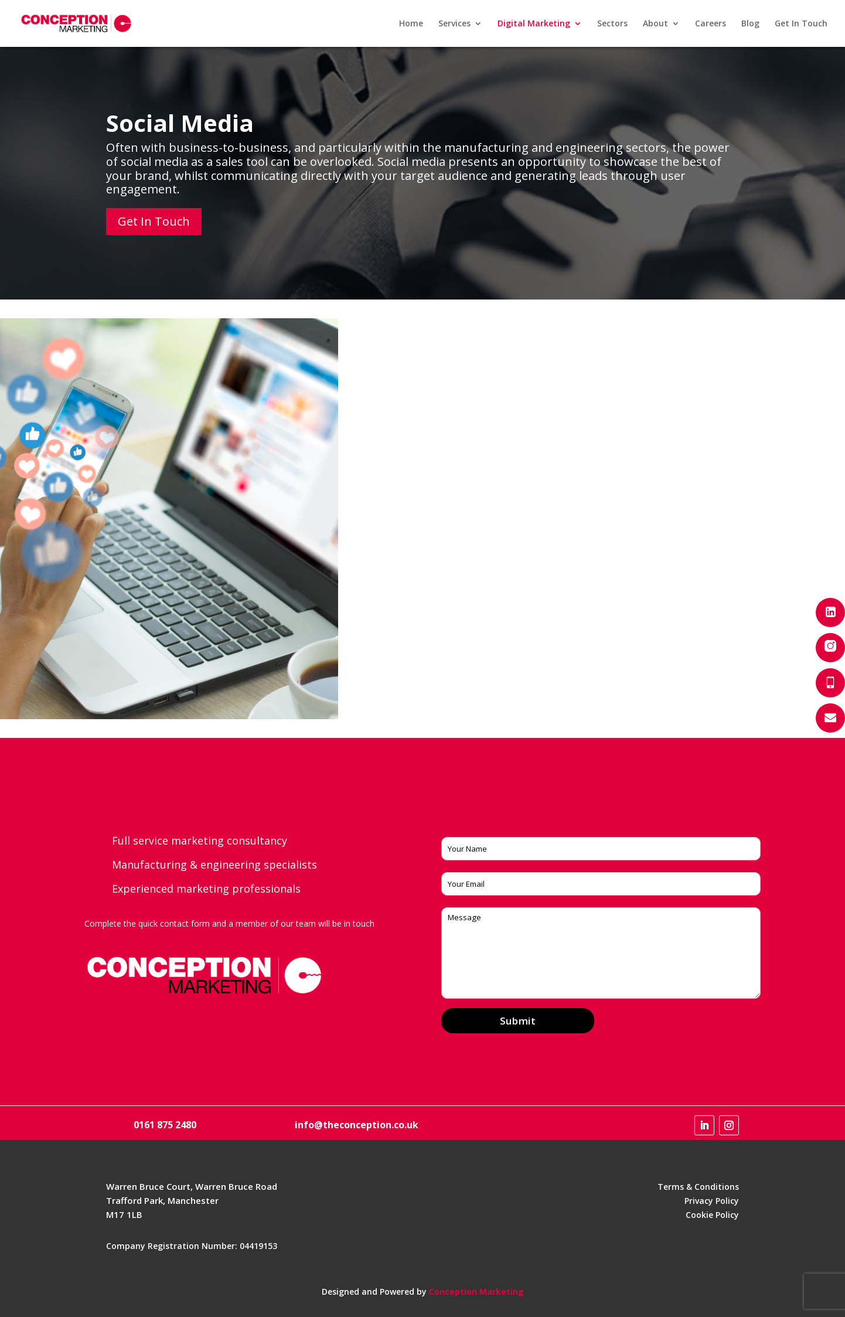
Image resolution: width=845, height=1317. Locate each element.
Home (411, 24)
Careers (710, 24)
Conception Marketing (476, 1291)
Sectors (612, 24)
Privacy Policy (711, 1200)
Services (454, 24)
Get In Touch (801, 24)
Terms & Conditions (698, 1186)
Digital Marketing (534, 24)
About (655, 24)
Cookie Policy (712, 1214)
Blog (750, 24)
